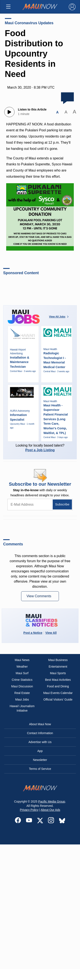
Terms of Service (40, 768)
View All (51, 632)
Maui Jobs (22, 699)
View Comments (39, 596)
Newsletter (40, 760)
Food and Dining (58, 686)
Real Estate (22, 693)
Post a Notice (32, 632)
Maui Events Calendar (58, 693)
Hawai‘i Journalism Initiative (22, 708)
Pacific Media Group (51, 801)
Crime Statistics (22, 679)
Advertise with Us (39, 742)
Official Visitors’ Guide (58, 699)
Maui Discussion (22, 686)
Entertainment (58, 666)
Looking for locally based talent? (40, 448)
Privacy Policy (29, 810)
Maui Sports (58, 673)
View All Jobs (59, 316)
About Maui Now (40, 724)
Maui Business (58, 660)
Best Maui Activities (58, 679)
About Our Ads (50, 810)
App (40, 751)
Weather (22, 666)
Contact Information (40, 733)
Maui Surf (22, 673)
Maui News (22, 660)
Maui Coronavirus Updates (29, 23)
